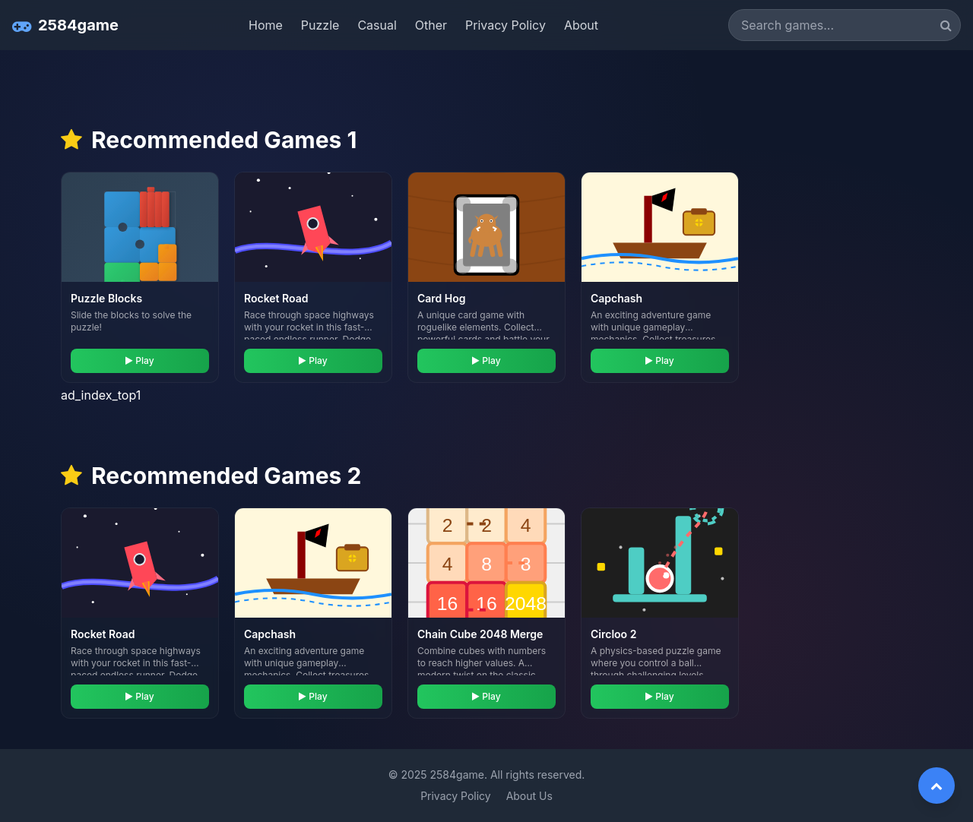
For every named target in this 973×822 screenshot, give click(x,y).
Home (266, 25)
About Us (529, 795)
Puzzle (320, 25)
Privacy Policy (505, 25)
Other (431, 25)
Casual (376, 25)
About (581, 25)
